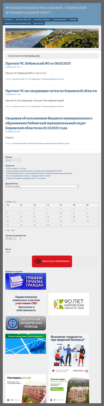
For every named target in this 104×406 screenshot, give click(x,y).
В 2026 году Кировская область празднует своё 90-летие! (28, 176)
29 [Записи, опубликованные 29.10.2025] (34, 225)
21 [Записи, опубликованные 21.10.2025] (21, 221)
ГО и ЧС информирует (33, 79)
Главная (8, 20)
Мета (8, 252)
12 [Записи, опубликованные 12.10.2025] (87, 213)
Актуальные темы (18, 79)
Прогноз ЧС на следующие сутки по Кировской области (51, 91)
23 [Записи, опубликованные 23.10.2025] (48, 221)
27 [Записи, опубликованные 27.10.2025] (8, 225)
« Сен (7, 230)
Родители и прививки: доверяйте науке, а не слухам (25, 178)
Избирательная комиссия (17, 23)
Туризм (73, 20)
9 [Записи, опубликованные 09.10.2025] (47, 213)
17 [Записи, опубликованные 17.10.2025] (61, 217)
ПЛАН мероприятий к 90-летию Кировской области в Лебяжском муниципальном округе (39, 173)
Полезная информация (49, 79)
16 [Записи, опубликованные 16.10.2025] (48, 217)
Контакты (38, 23)
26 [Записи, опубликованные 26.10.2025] (88, 221)
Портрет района (42, 20)
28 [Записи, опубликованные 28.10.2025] (21, 225)
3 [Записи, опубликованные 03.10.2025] (60, 209)
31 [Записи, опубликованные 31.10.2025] (61, 225)
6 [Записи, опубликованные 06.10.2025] (7, 213)
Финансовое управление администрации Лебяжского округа (48, 143)
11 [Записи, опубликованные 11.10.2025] (74, 213)
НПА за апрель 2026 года (16, 168)
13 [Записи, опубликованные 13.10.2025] (8, 217)
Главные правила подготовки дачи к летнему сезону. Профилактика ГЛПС (34, 171)
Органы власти (23, 20)
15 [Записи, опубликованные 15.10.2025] (34, 217)
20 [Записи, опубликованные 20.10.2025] (8, 221)
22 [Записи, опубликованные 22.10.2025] (34, 221)
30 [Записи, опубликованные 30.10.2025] (48, 225)
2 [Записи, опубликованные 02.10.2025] (47, 209)
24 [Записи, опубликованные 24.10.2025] (61, 221)
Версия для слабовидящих (52, 261)
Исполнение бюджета (19, 143)
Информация (59, 20)
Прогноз (61, 79)
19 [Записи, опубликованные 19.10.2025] (87, 217)
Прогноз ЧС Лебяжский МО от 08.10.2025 (38, 63)
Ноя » (13, 230)
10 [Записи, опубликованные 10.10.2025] (61, 213)
